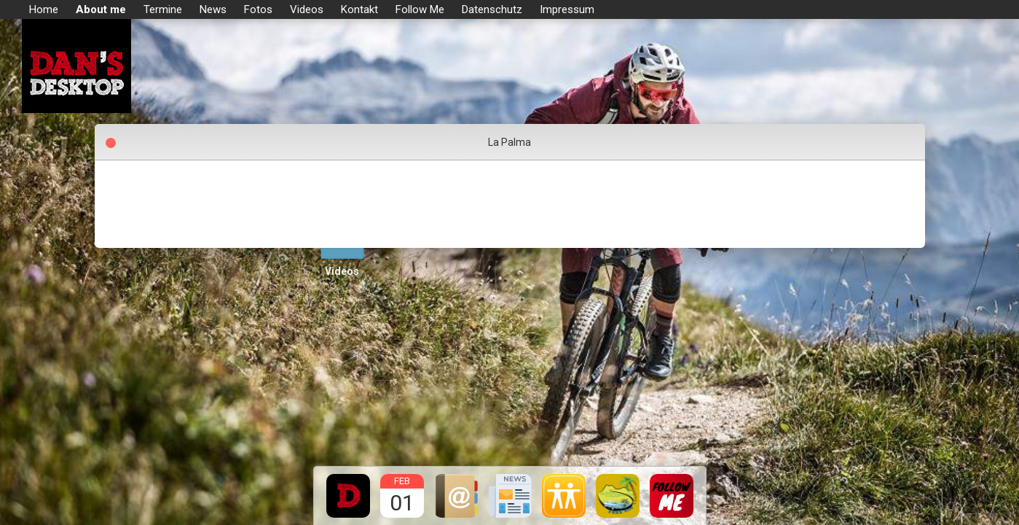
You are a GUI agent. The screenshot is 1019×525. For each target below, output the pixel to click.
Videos (342, 271)
